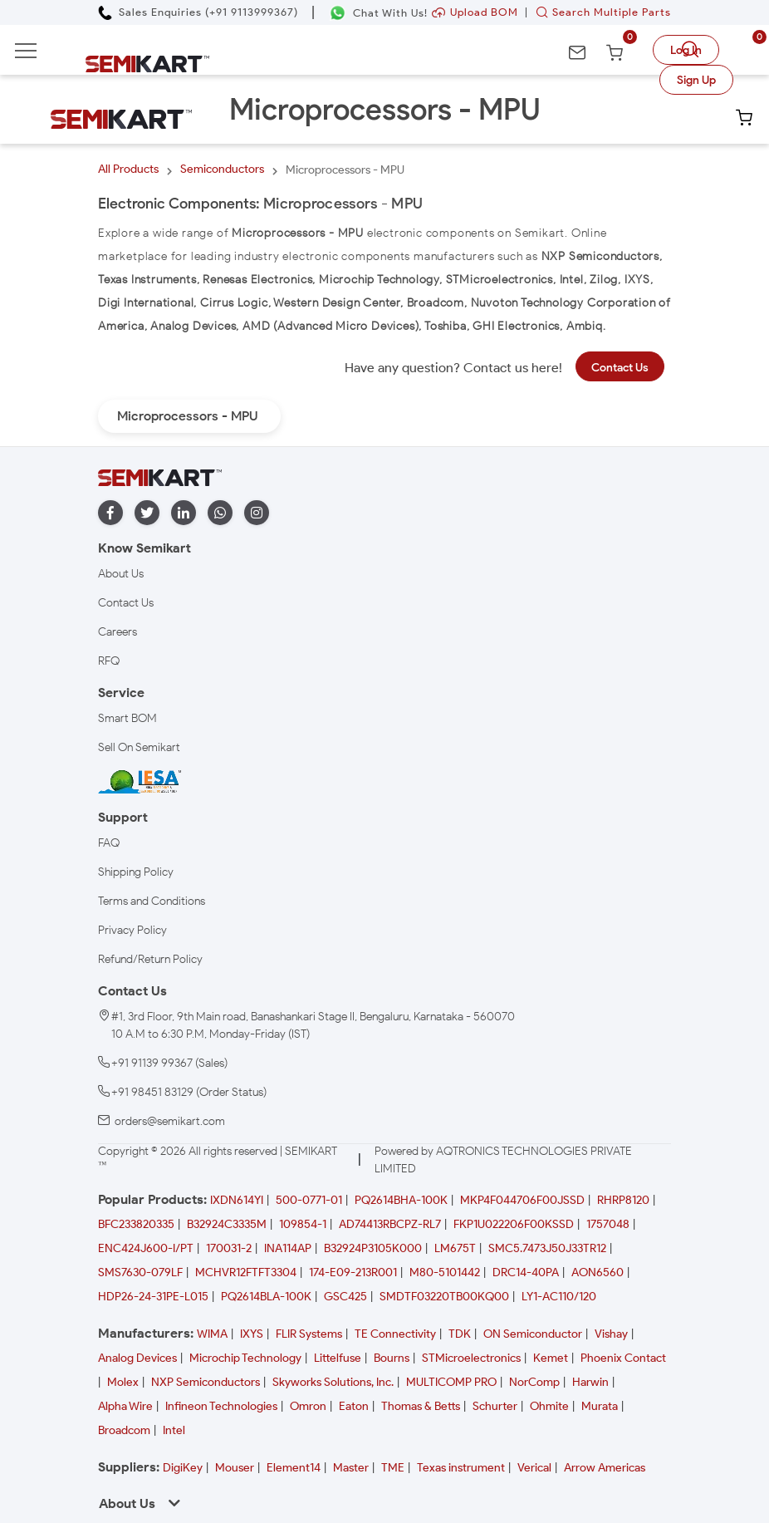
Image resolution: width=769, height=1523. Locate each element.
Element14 (294, 1468)
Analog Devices (137, 1358)
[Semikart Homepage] (147, 63)
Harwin (590, 1382)
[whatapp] (220, 513)
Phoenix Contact (623, 1358)
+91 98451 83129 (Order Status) (189, 1092)
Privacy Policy (132, 930)
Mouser (234, 1468)
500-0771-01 (309, 1200)
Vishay (611, 1334)
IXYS (251, 1334)
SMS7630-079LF (140, 1272)
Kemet (550, 1358)
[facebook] (110, 513)
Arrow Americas (604, 1468)
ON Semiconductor (532, 1334)
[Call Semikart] (198, 12)
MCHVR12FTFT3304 (245, 1272)
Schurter (495, 1406)
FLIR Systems (309, 1334)
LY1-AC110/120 (559, 1297)
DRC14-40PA (525, 1272)
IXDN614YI (236, 1200)
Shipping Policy (136, 872)
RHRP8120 (623, 1200)
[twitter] (147, 513)
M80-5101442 (444, 1272)
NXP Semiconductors (205, 1382)
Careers (117, 632)
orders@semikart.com (170, 1121)
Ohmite (549, 1406)
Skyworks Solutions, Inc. (333, 1382)
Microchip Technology (245, 1358)
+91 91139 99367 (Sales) (169, 1063)
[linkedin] (183, 513)
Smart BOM (127, 718)
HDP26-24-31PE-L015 (153, 1297)
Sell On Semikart (139, 747)
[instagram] (256, 513)
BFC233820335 (136, 1224)
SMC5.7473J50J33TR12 (547, 1248)
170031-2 (229, 1248)
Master (351, 1468)
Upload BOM (475, 12)
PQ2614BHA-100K (401, 1200)
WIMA (212, 1334)
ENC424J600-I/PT (145, 1248)
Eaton (354, 1406)
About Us (121, 574)
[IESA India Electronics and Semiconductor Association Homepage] (139, 781)
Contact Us (620, 368)
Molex (123, 1382)
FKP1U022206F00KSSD (513, 1224)
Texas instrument (461, 1468)
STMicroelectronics (471, 1358)
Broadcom (124, 1430)
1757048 (607, 1224)
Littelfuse (337, 1358)
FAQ (109, 843)
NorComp (534, 1382)
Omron (308, 1406)
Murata (599, 1406)
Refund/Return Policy (150, 959)
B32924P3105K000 (373, 1248)
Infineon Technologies (221, 1406)
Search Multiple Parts (599, 12)
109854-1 (302, 1224)
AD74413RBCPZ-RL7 (390, 1224)
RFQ (109, 661)
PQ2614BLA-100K (266, 1297)
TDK (459, 1334)
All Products (128, 169)
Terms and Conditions (151, 901)
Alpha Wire (125, 1406)
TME (392, 1468)
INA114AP (287, 1248)
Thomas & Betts (420, 1406)
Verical (534, 1468)
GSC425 (345, 1297)
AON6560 (597, 1272)
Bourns (391, 1358)
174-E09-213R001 (353, 1272)
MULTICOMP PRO (451, 1382)
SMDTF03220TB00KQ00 (444, 1297)
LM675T (455, 1248)
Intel (174, 1430)
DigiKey (183, 1468)
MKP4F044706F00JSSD (522, 1200)
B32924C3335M (227, 1224)
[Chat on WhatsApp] (378, 13)
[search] (692, 50)
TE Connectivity (395, 1334)
